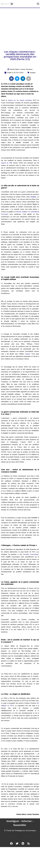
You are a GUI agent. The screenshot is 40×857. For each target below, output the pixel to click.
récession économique (31, 554)
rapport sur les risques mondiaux (20, 100)
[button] (11, 4)
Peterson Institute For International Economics (20, 213)
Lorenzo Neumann (26, 69)
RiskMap (33, 197)
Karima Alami (14, 69)
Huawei (27, 354)
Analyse (33, 73)
